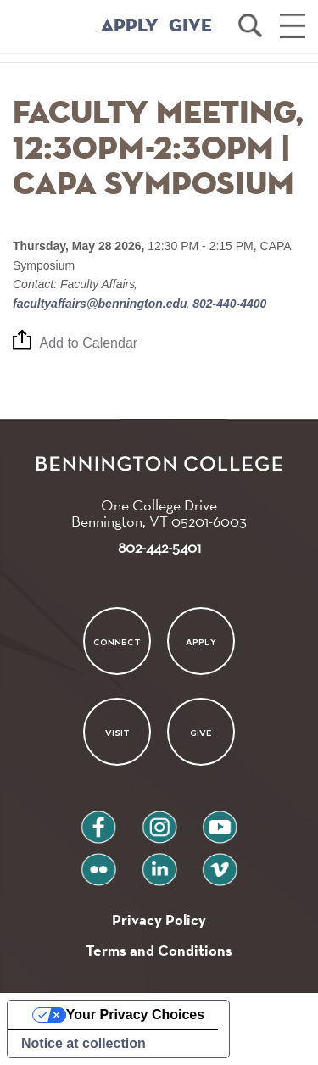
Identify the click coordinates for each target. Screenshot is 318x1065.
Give (201, 732)
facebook (98, 820)
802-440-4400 (227, 303)
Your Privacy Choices (135, 1014)
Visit (117, 732)
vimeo (219, 863)
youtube (219, 820)
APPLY (130, 26)
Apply (201, 642)
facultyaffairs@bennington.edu (101, 303)
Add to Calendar (89, 343)
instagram (159, 820)
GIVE (190, 26)
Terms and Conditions (159, 950)
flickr (98, 863)
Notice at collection (83, 1043)
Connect (117, 642)
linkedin (159, 863)
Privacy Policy (159, 919)
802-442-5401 (159, 547)
